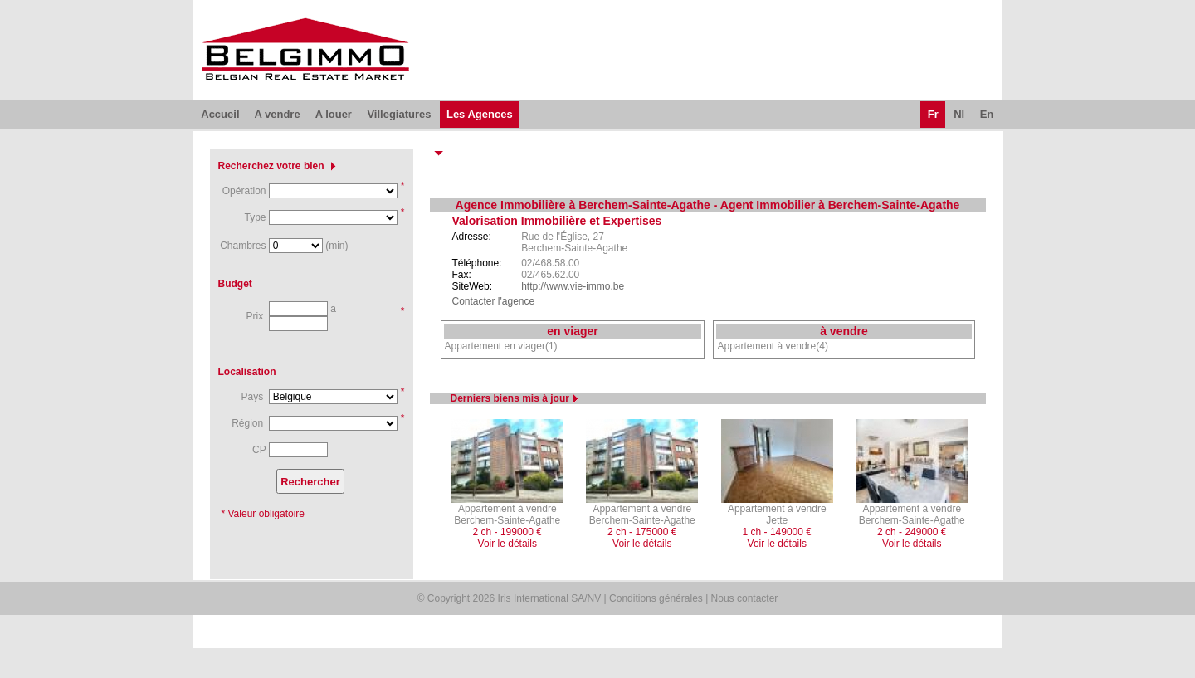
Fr (933, 114)
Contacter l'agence (493, 301)
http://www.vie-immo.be (572, 286)
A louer (333, 114)
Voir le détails (507, 543)
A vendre (277, 114)
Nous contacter (744, 598)
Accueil (220, 114)
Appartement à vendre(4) (772, 346)
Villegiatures (399, 114)
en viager (572, 331)
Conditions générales (656, 598)
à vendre (844, 331)
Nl (959, 114)
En (987, 114)
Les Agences (479, 114)
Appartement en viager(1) (501, 346)
